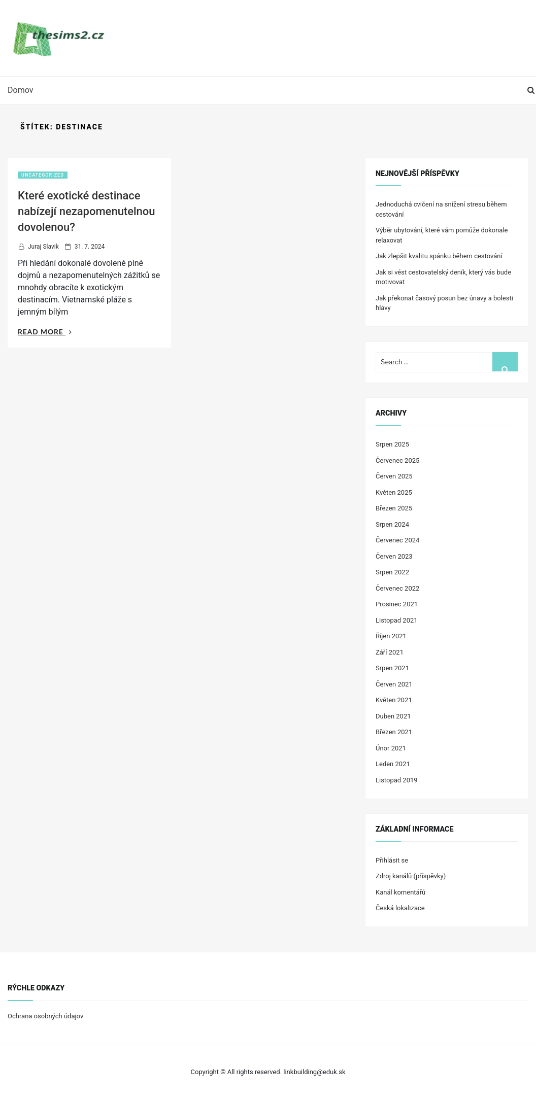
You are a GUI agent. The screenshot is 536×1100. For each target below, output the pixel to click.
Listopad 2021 (397, 620)
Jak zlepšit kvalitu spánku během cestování (439, 256)
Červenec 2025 (397, 460)
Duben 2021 (393, 716)
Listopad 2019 (397, 780)
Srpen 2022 (392, 572)
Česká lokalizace (400, 908)
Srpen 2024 (392, 524)
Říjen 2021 (391, 636)
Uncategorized (42, 175)
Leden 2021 (393, 764)
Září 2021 (390, 652)
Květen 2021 (394, 700)
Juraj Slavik (43, 246)
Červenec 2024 (397, 540)
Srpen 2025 (392, 444)
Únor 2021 (391, 748)
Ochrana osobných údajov (45, 1016)
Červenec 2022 (397, 588)
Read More (45, 331)
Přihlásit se (392, 860)
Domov (20, 90)
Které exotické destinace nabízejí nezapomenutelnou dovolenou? (86, 211)
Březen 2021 (394, 732)
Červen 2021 (394, 684)
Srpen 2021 (392, 668)
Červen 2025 (394, 476)
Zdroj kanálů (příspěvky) (411, 876)
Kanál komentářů (400, 892)
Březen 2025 (394, 508)
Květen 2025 (394, 492)
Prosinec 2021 (397, 604)
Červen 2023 (394, 556)
